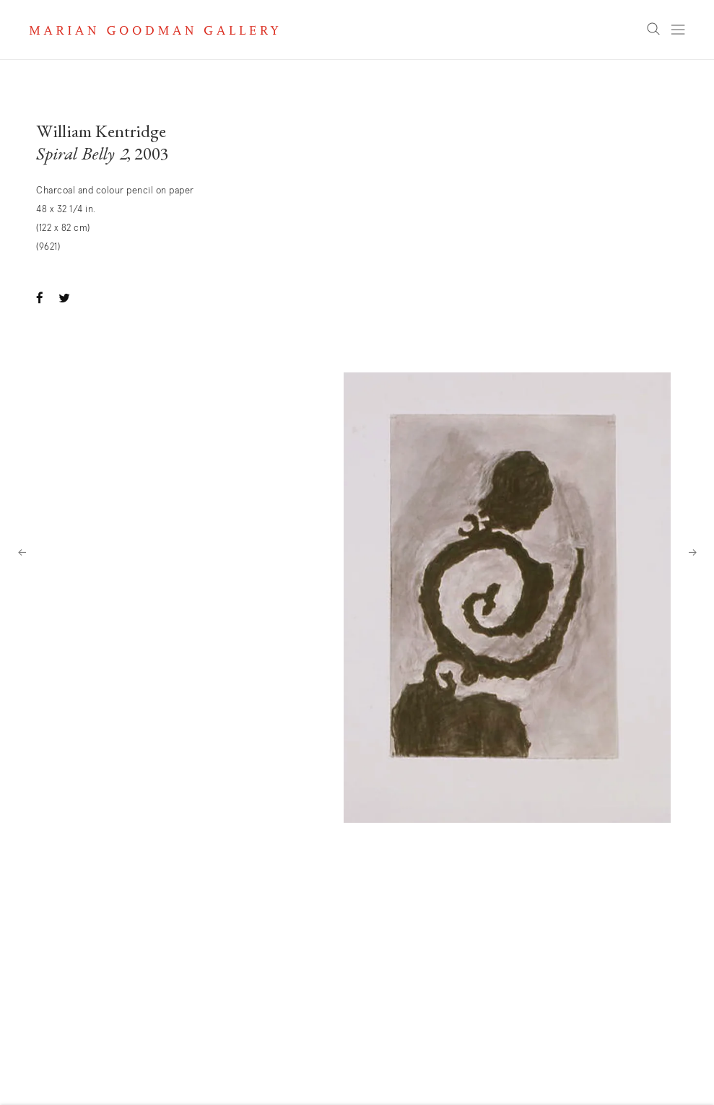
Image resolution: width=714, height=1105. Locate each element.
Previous (21, 552)
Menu (677, 30)
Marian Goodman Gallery (154, 30)
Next (692, 552)
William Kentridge (101, 133)
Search (653, 29)
